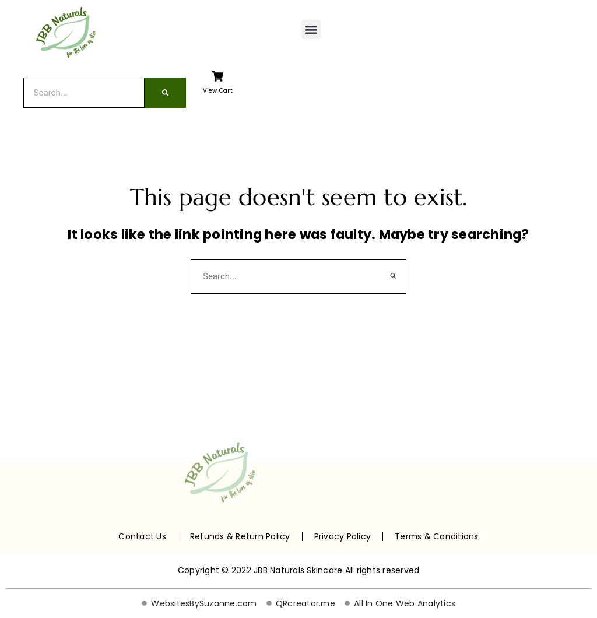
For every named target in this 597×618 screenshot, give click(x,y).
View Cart (218, 90)
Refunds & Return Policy (240, 536)
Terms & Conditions (437, 536)
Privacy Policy (342, 536)
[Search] (165, 93)
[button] (311, 29)
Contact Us (142, 536)
